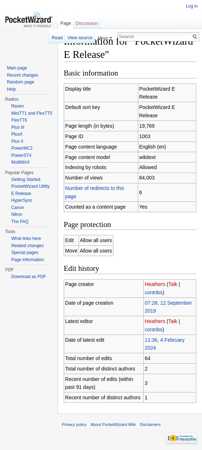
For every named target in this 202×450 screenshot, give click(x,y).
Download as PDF (28, 276)
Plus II (17, 141)
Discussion (87, 23)
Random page (20, 82)
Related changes (27, 245)
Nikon (16, 214)
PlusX (16, 134)
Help (11, 89)
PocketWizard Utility (30, 186)
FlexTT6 (19, 120)
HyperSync (21, 200)
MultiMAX (20, 162)
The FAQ (19, 221)
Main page (17, 68)
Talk (172, 284)
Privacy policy (74, 424)
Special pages (24, 252)
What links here (26, 238)
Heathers (155, 284)
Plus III (17, 127)
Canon (17, 207)
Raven (17, 106)
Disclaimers (150, 424)
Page (65, 23)
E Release (21, 193)
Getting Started (25, 179)
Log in (192, 6)
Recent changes (22, 75)
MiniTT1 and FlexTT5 (31, 113)
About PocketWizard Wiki (113, 424)
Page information (27, 259)
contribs (153, 292)
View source (79, 37)
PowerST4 (21, 155)
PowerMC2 (21, 148)
